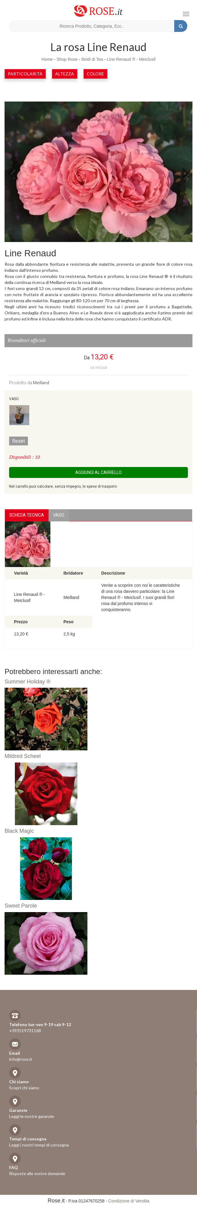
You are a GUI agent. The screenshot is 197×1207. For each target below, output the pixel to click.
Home (47, 59)
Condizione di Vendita (128, 1200)
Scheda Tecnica (26, 515)
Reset (18, 441)
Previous (14, 173)
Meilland (41, 382)
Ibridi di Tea (92, 59)
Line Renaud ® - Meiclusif (131, 59)
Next (183, 173)
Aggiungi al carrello (98, 472)
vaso (58, 515)
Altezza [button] (64, 73)
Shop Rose (66, 59)
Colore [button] (95, 73)
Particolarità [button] (25, 73)
